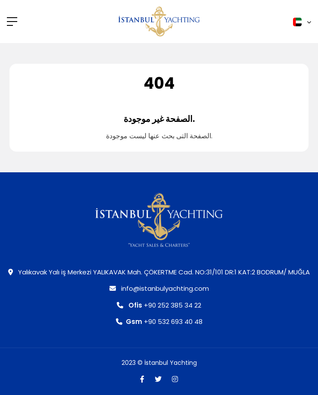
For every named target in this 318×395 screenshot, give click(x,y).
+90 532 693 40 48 (159, 321)
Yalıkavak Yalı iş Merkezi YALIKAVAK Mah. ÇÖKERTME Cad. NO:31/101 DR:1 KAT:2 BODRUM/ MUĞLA (159, 272)
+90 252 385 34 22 (159, 305)
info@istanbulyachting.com (159, 288)
